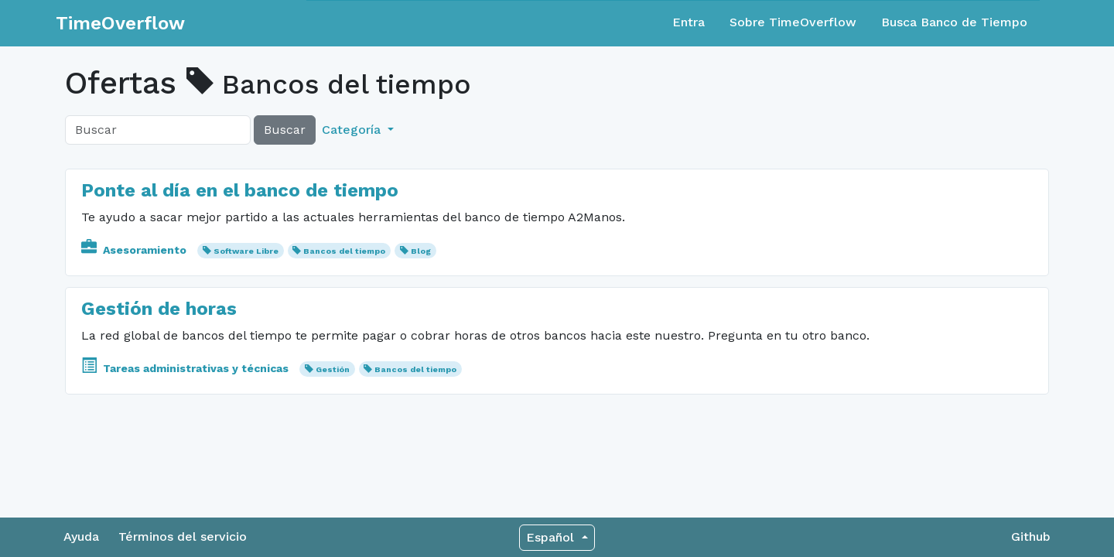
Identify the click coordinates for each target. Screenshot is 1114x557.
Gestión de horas (159, 309)
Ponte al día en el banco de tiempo (239, 190)
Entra (688, 22)
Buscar (285, 129)
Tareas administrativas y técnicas (186, 368)
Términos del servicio (182, 536)
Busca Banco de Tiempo (954, 22)
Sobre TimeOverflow (793, 22)
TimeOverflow (120, 23)
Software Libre (246, 251)
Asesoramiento (135, 250)
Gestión (333, 369)
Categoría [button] (353, 129)
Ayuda (81, 536)
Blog (421, 251)
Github (1031, 536)
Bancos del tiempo (344, 251)
